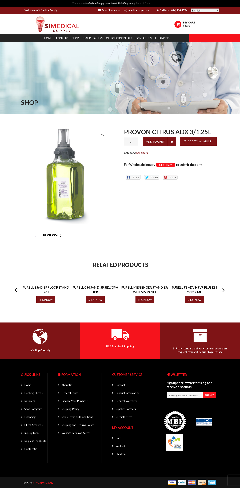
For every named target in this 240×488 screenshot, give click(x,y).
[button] (102, 134)
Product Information (127, 392)
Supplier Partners (126, 408)
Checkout (121, 453)
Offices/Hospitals (119, 38)
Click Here (165, 164)
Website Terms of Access (76, 432)
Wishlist (120, 445)
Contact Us (143, 38)
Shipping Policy (70, 408)
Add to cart (155, 141)
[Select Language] (205, 10)
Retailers (29, 400)
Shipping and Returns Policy (78, 424)
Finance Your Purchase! (75, 400)
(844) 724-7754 (179, 10)
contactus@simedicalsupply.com (131, 10)
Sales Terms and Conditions (77, 416)
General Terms (70, 392)
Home (48, 38)
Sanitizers (142, 152)
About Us (62, 38)
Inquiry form (31, 432)
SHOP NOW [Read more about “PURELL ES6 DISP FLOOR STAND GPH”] (46, 299)
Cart (118, 437)
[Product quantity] (131, 141)
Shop (75, 38)
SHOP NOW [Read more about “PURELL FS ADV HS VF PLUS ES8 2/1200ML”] (194, 299)
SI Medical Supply (43, 482)
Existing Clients (33, 392)
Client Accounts (33, 424)
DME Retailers (92, 38)
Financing (162, 38)
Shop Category (33, 408)
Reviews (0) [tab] (52, 235)
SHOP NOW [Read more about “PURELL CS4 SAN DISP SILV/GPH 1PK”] (95, 299)
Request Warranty (126, 400)
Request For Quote (35, 440)
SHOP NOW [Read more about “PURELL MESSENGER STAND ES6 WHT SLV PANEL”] (145, 299)
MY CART (189, 22)
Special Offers (124, 416)
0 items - (187, 26)
